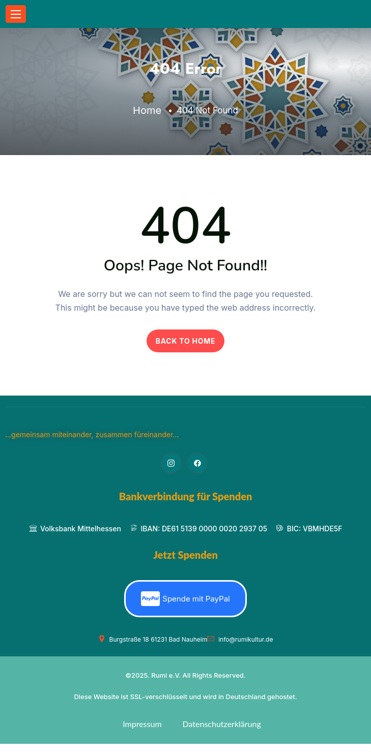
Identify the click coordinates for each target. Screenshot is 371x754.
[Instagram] (171, 463)
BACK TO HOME (186, 341)
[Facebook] (197, 463)
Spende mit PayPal (185, 598)
